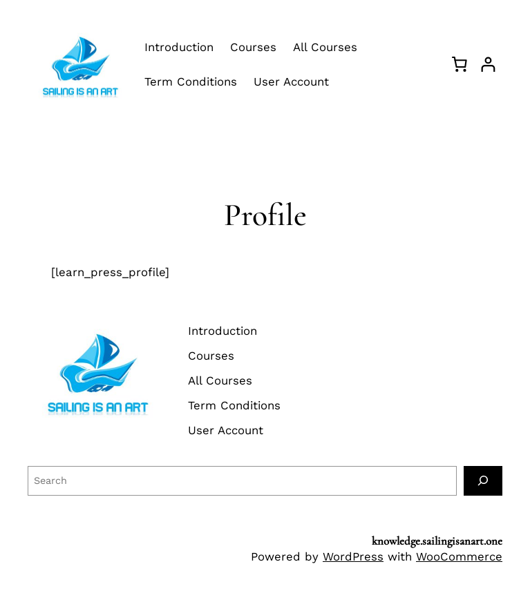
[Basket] (459, 64)
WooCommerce (459, 556)
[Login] (488, 64)
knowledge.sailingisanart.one (437, 541)
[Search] (483, 481)
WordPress (353, 556)
